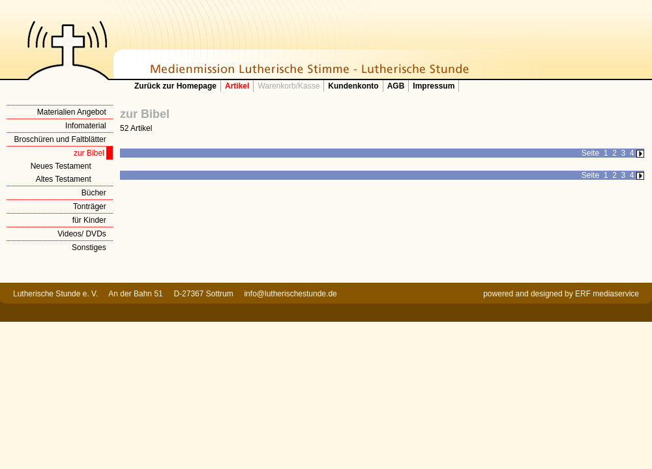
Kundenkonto (353, 86)
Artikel (237, 86)
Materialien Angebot (71, 112)
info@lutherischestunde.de (290, 293)
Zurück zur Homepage (175, 86)
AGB (396, 86)
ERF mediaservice (607, 293)
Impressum (433, 86)
